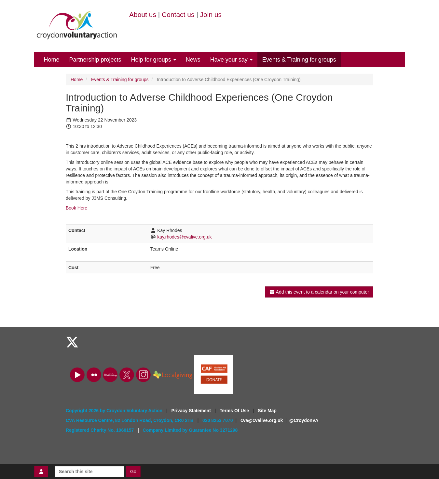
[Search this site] (89, 471)
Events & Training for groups (299, 59)
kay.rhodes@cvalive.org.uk (184, 237)
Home (52, 59)
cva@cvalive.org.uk (261, 420)
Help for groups (153, 59)
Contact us (178, 14)
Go (133, 471)
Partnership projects (95, 59)
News (193, 59)
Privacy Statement (191, 410)
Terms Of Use (235, 410)
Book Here (77, 207)
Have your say (231, 59)
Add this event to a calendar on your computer (319, 292)
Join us (211, 14)
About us (142, 14)
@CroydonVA (304, 420)
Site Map (267, 410)
